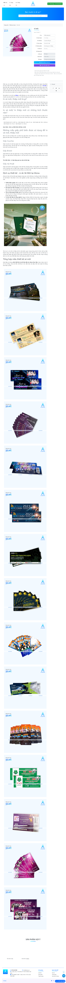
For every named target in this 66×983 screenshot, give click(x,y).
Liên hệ (39, 972)
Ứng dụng (54, 974)
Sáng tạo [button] (11, 4)
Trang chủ (6, 25)
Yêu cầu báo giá (45, 65)
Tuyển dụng (40, 976)
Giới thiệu (40, 974)
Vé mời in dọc (10, 958)
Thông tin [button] (18, 4)
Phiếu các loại (12, 25)
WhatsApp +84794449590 (55, 3)
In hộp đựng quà (15, 160)
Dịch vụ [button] (5, 4)
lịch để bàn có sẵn (21, 127)
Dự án (53, 972)
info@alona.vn (26, 970)
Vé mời (38, 32)
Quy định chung (55, 976)
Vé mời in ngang (25, 958)
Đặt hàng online (44, 62)
